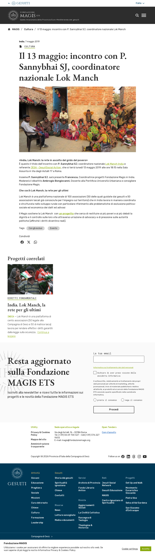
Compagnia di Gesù (40, 536)
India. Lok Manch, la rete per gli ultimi (26, 307)
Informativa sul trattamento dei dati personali (113, 367)
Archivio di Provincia (89, 483)
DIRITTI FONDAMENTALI (22, 298)
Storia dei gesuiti (64, 478)
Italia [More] (140, 3)
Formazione (37, 517)
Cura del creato (39, 503)
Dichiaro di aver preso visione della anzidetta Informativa (116, 374)
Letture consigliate (65, 515)
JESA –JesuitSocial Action (46, 167)
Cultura (28, 29)
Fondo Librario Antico (86, 489)
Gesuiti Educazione (112, 490)
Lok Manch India (114, 163)
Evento (53, 228)
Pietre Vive (131, 498)
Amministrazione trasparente (40, 445)
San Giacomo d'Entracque (132, 509)
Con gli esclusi (35, 228)
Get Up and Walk (134, 483)
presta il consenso (107, 400)
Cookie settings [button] (130, 548)
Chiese (34, 507)
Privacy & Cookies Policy (63, 550)
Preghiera (36, 488)
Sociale (35, 493)
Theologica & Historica (85, 526)
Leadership (37, 522)
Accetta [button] (145, 549)
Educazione (37, 483)
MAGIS (14, 29)
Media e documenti (64, 520)
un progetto (66, 213)
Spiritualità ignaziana (61, 484)
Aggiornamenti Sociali (86, 506)
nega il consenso (133, 400)
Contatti (59, 495)
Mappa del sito (38, 439)
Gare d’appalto (109, 432)
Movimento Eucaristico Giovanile (132, 490)
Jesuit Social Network (109, 484)
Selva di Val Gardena (136, 503)
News (57, 510)
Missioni (35, 498)
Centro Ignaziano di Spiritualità (112, 501)
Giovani (35, 478)
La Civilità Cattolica (89, 512)
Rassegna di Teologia (84, 519)
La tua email (102, 353)
